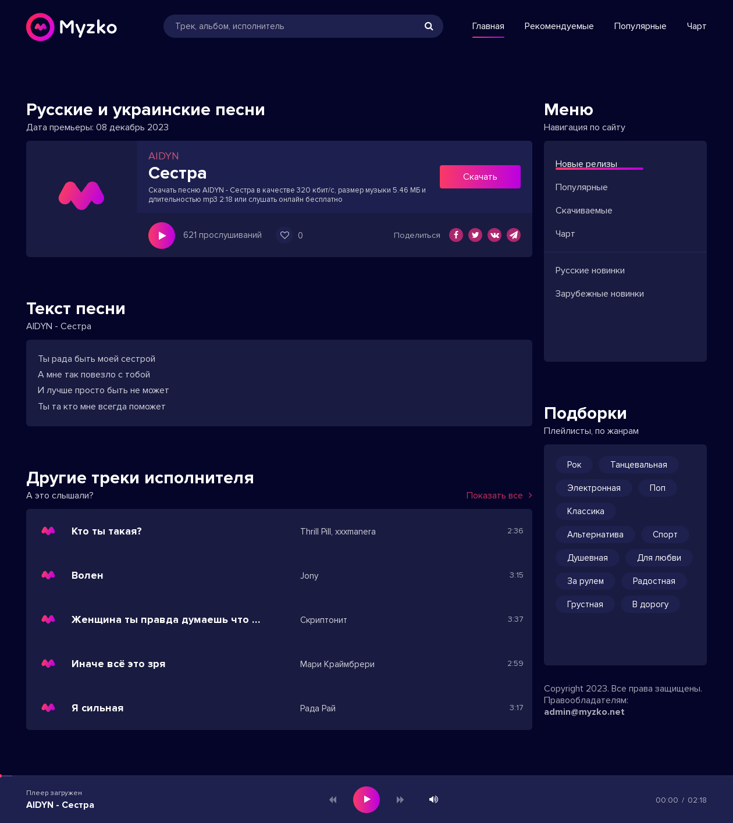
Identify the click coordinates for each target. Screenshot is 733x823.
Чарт (697, 26)
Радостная (654, 581)
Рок (574, 464)
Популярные (640, 26)
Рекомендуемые (559, 26)
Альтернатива (595, 534)
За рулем (585, 581)
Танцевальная (638, 464)
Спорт (665, 534)
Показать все (499, 495)
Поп (658, 488)
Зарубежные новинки (600, 294)
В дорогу (650, 604)
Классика (585, 511)
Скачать (480, 177)
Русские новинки (590, 270)
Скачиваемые (584, 210)
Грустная (585, 604)
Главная (488, 26)
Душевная (587, 558)
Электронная (594, 488)
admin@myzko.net (584, 712)
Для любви (659, 558)
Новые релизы (586, 164)
